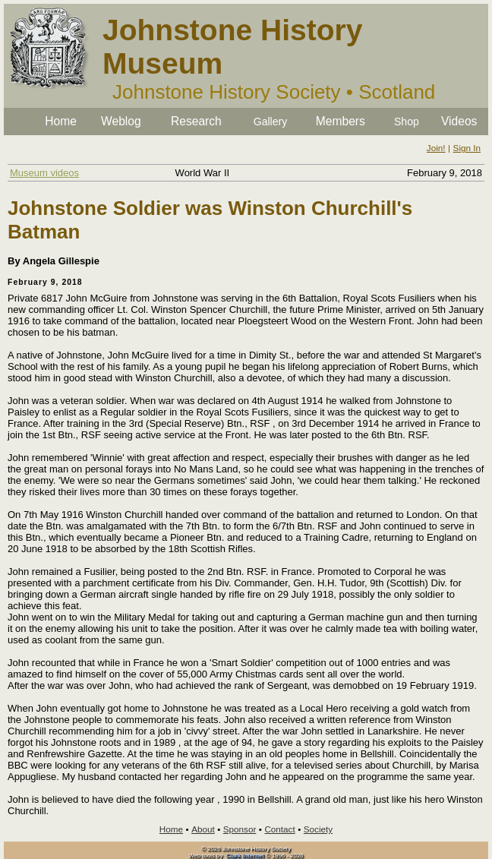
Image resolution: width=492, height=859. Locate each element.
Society (318, 829)
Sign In (467, 148)
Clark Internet (245, 855)
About (203, 829)
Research (196, 121)
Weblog (121, 121)
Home (61, 121)
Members (340, 121)
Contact (279, 829)
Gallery (270, 121)
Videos (459, 121)
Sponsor (240, 829)
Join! (436, 148)
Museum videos (44, 172)
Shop (406, 121)
